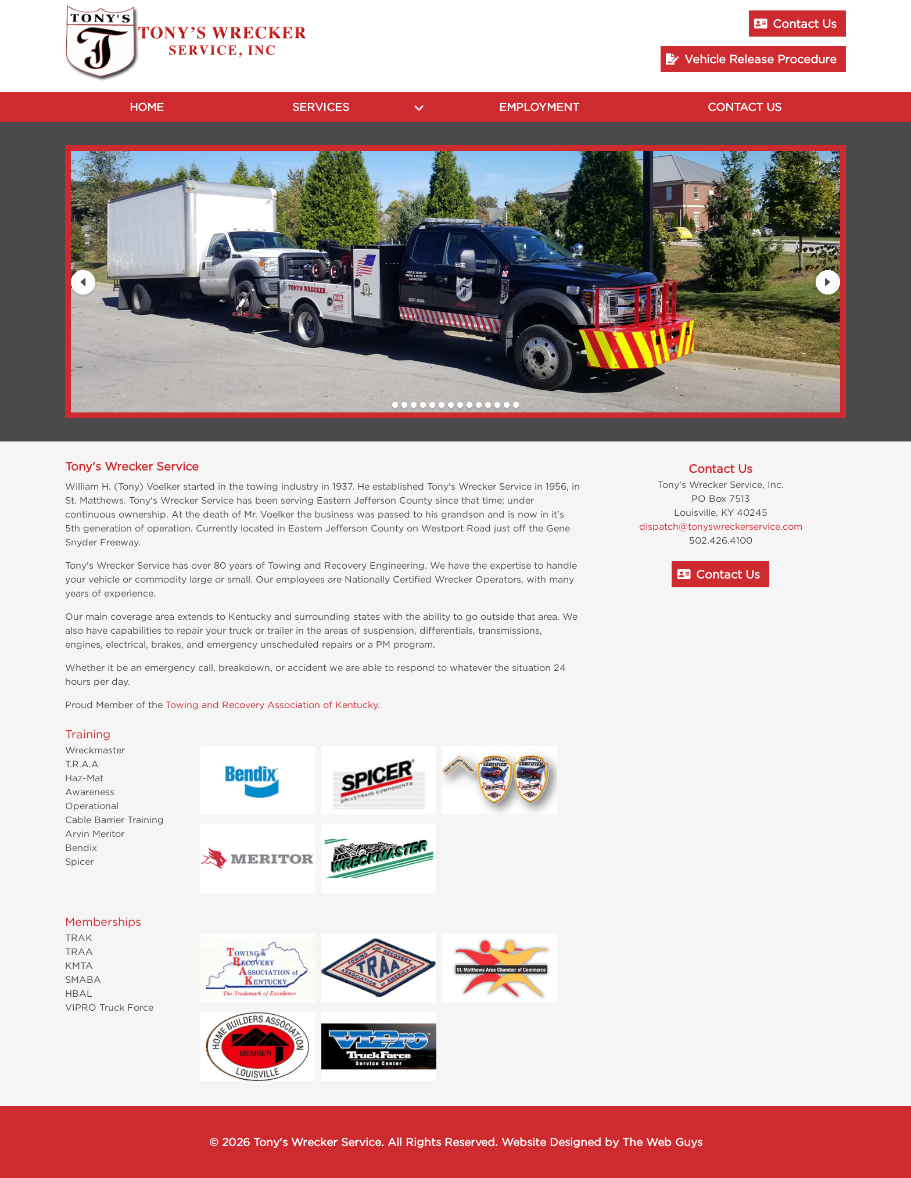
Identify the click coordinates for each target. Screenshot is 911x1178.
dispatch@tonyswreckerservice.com (720, 526)
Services (320, 107)
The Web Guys (662, 1142)
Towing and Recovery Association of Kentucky (272, 704)
